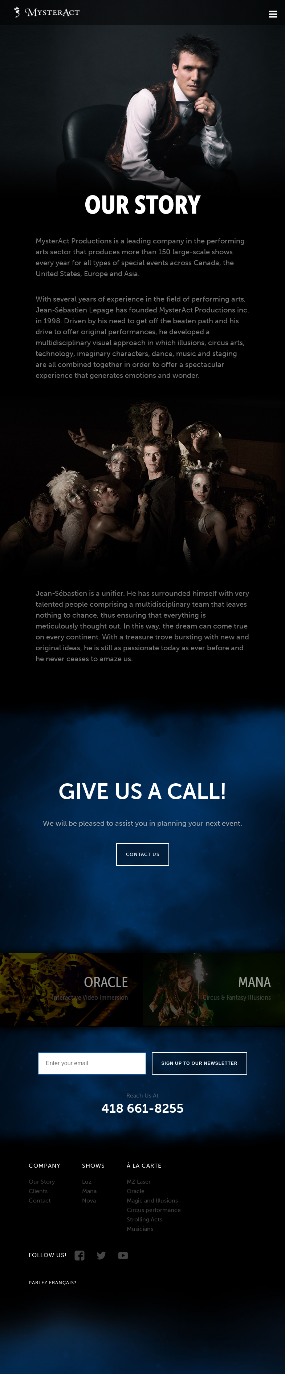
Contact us (142, 854)
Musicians (140, 1228)
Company (44, 1165)
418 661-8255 (142, 1108)
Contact (40, 1200)
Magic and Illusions (152, 1200)
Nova (89, 1200)
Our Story (42, 1181)
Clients (38, 1191)
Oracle (135, 1191)
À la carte (144, 1165)
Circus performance (154, 1210)
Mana (89, 1191)
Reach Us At (142, 1096)
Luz (86, 1181)
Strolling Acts (144, 1219)
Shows (93, 1165)
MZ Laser (139, 1181)
